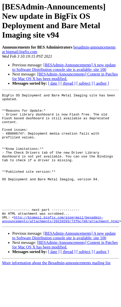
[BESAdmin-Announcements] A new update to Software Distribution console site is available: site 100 (64, 67)
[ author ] (101, 83)
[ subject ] (85, 83)
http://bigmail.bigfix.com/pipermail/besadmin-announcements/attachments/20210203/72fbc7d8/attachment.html (60, 244)
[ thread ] (67, 83)
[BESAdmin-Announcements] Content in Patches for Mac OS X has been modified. (65, 76)
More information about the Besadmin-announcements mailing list (56, 289)
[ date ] (53, 83)
